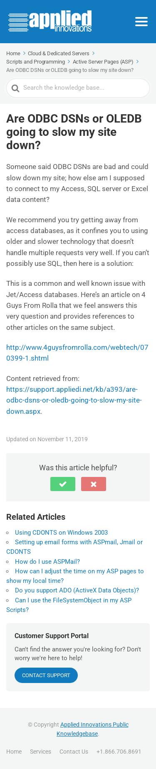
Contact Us (73, 751)
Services (40, 751)
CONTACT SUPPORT (46, 675)
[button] (62, 484)
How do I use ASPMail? (47, 561)
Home (14, 751)
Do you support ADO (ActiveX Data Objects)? (77, 590)
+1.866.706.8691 (119, 751)
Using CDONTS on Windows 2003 (61, 532)
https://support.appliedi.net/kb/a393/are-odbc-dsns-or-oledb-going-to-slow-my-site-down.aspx (74, 400)
